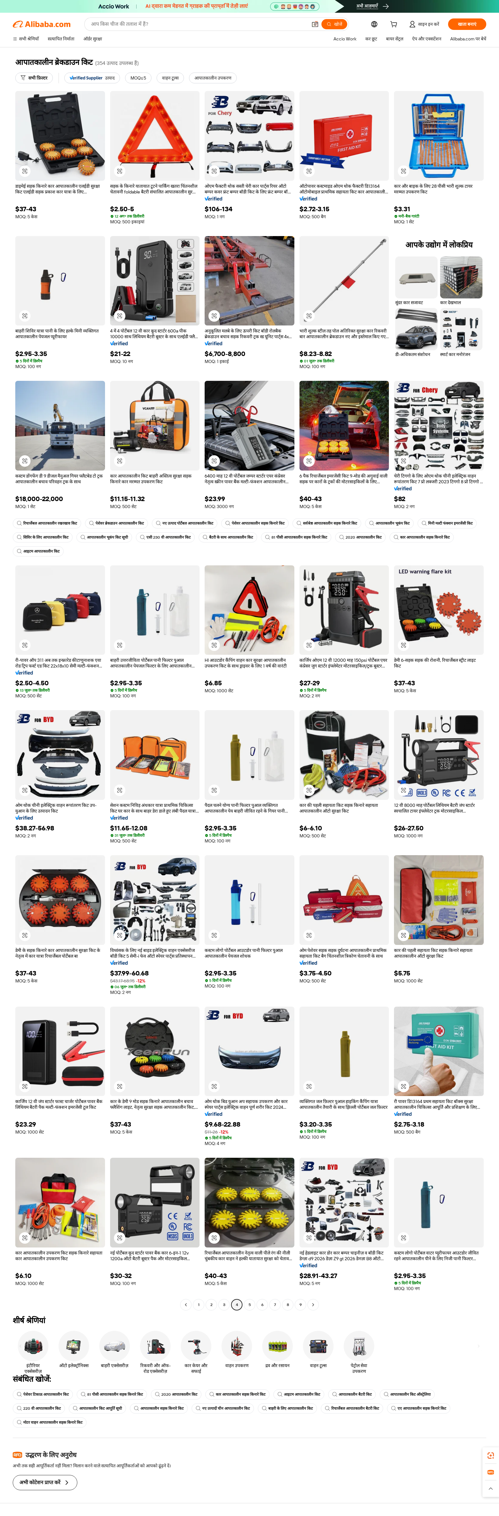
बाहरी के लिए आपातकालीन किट (287, 1408)
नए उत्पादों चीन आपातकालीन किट (223, 1408)
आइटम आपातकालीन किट (38, 551)
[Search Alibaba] (198, 24)
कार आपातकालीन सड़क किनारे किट (422, 537)
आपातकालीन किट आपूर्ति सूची (97, 1408)
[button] (315, 24)
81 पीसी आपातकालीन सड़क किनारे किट (296, 537)
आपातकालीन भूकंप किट (389, 523)
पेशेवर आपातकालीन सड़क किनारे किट (255, 523)
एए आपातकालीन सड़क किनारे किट (418, 1408)
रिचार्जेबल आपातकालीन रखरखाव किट (47, 523)
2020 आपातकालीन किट (360, 537)
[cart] (395, 25)
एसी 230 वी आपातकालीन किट (165, 537)
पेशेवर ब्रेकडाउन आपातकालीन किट (116, 523)
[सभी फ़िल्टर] (34, 78)
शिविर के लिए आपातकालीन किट (42, 537)
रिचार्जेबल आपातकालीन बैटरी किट (352, 1408)
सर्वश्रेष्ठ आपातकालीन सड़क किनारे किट (327, 523)
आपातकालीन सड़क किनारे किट (159, 1408)
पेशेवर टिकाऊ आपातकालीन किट (43, 1394)
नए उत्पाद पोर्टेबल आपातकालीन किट (184, 523)
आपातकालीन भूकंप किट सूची (104, 537)
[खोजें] (334, 24)
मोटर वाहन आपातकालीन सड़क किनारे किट (49, 1422)
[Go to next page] (313, 1304)
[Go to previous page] (186, 1304)
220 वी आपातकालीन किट (39, 1408)
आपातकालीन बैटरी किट (352, 1394)
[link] (490, 1455)
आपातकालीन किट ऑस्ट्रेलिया (407, 1394)
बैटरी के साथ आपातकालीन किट (228, 537)
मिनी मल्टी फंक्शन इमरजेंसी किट (447, 523)
